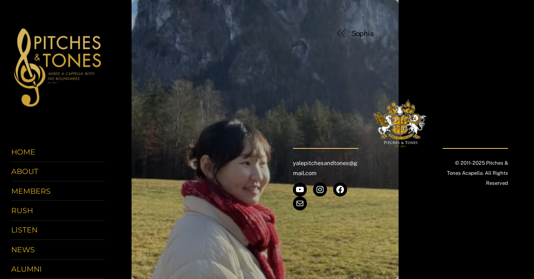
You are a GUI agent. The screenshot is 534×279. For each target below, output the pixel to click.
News (23, 249)
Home (23, 152)
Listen (24, 229)
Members (31, 191)
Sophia (362, 33)
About (24, 171)
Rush (22, 210)
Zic (478, 33)
